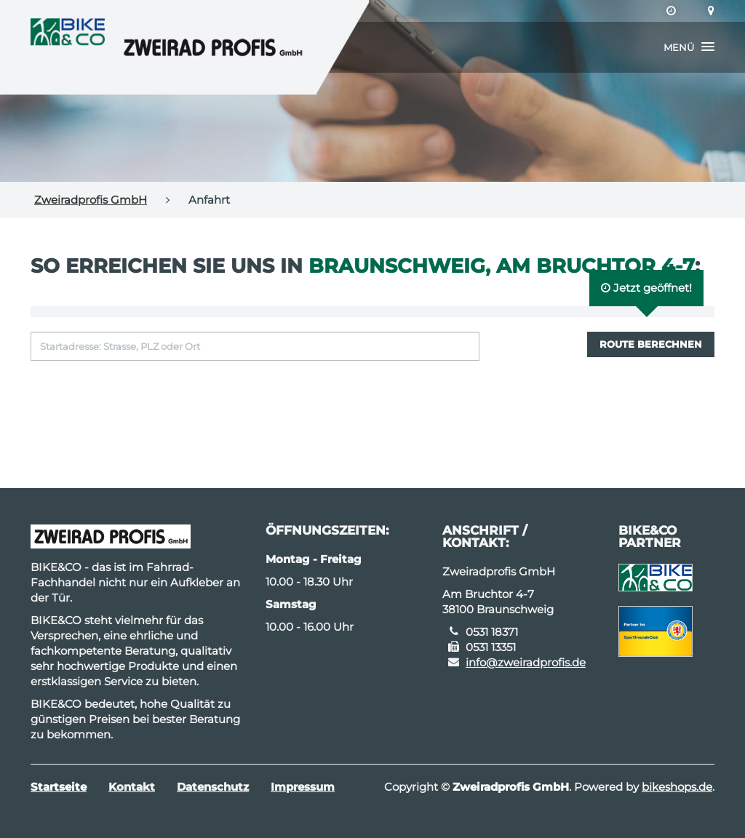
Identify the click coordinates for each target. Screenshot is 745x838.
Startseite (59, 787)
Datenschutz (213, 787)
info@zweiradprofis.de (526, 662)
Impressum (303, 787)
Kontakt (131, 787)
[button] (689, 47)
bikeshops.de (677, 787)
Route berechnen (650, 344)
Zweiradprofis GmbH (90, 200)
